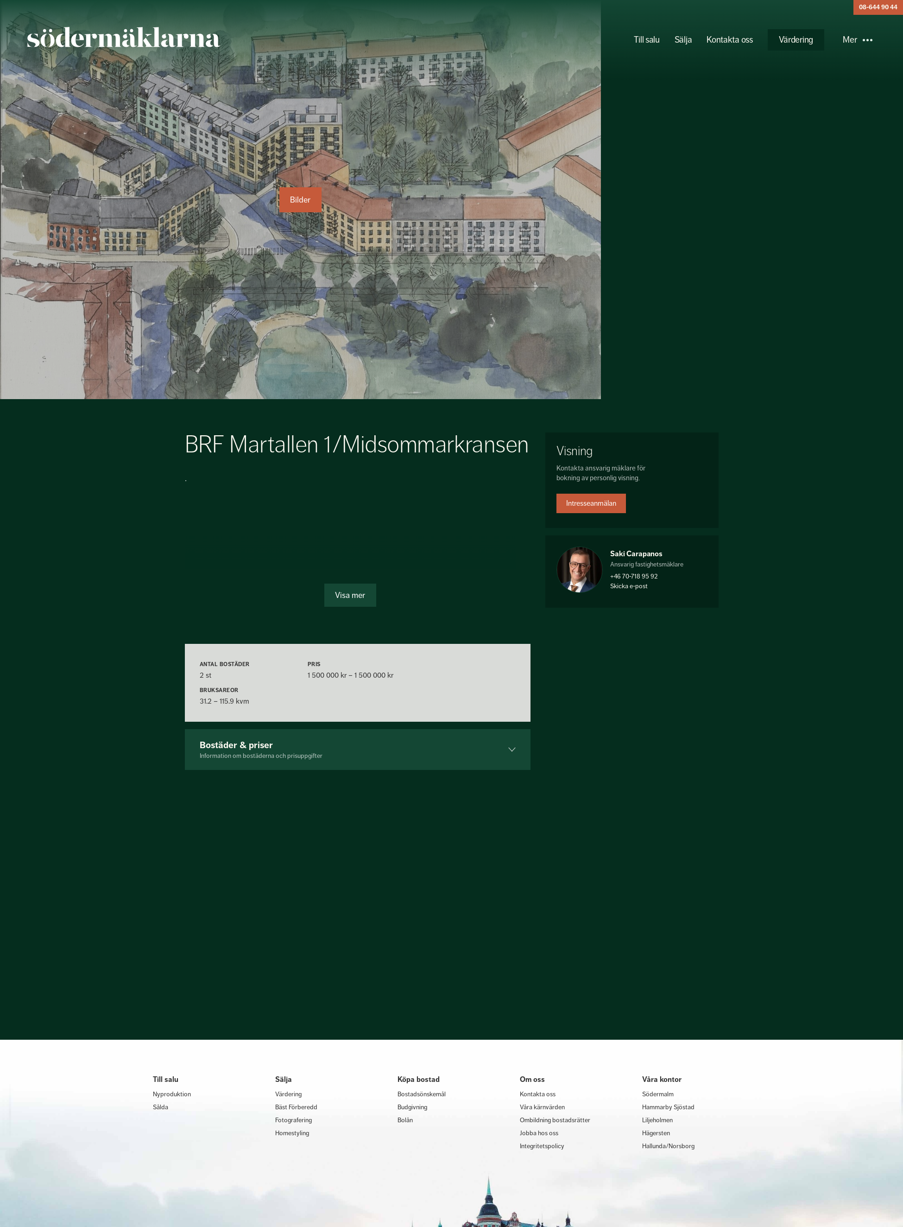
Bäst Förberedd (296, 1107)
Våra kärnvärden (542, 1107)
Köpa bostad (419, 1079)
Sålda (160, 1107)
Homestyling (292, 1133)
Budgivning (412, 1107)
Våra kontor (662, 1079)
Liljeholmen (657, 1120)
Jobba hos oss (539, 1133)
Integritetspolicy (542, 1146)
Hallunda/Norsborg (668, 1146)
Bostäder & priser (358, 749)
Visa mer (350, 595)
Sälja (683, 40)
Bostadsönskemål (422, 1094)
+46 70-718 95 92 (633, 576)
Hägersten (656, 1133)
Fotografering (293, 1120)
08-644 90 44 (878, 7)
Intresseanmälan (591, 503)
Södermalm (658, 1094)
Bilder (300, 199)
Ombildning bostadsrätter (555, 1120)
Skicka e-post (629, 586)
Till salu (646, 40)
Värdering (796, 40)
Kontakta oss (729, 40)
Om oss (532, 1079)
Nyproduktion (172, 1094)
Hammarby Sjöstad (668, 1107)
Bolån (405, 1120)
